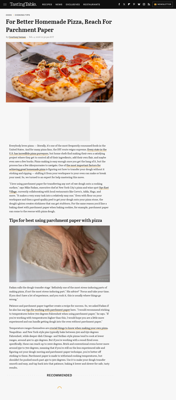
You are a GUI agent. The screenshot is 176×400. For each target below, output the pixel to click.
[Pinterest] (134, 5)
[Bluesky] (139, 5)
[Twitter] (124, 5)
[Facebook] (119, 5)
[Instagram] (144, 5)
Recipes (47, 4)
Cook (9, 15)
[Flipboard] (129, 5)
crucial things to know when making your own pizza (79, 328)
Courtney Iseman (17, 36)
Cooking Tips (22, 15)
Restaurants (91, 4)
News (59, 4)
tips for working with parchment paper (48, 309)
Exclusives (73, 4)
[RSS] (149, 5)
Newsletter (162, 4)
